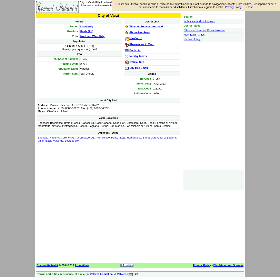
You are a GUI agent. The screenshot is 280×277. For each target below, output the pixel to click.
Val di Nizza (45, 140)
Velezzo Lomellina (101, 274)
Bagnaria (43, 137)
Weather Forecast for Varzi (146, 26)
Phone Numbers (139, 32)
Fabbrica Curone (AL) (62, 137)
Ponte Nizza (118, 137)
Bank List (135, 50)
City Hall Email (138, 67)
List (135, 274)
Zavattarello (72, 140)
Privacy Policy (233, 7)
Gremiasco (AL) (86, 137)
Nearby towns (138, 56)
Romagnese (134, 137)
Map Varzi (135, 38)
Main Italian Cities (194, 34)
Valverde (58, 140)
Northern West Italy (92, 36)
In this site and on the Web (199, 21)
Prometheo (82, 265)
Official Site (136, 62)
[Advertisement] (108, 172)
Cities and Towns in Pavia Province (204, 30)
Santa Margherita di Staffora (159, 137)
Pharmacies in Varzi (141, 44)
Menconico (103, 137)
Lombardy (86, 26)
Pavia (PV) (86, 31)
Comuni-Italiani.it (47, 265)
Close (250, 7)
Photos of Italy (192, 39)
